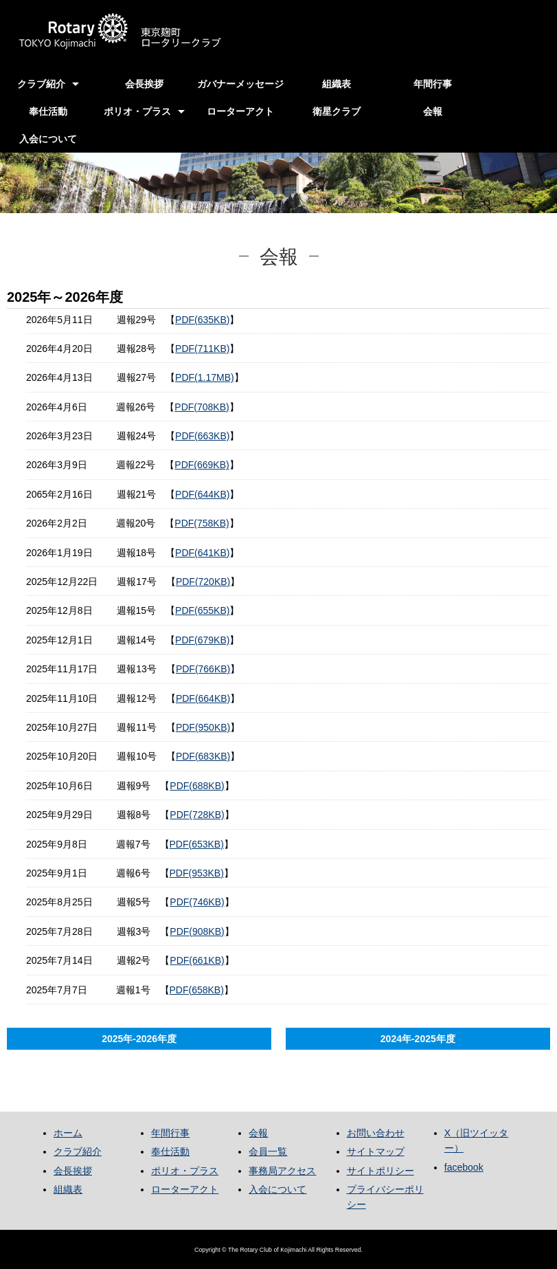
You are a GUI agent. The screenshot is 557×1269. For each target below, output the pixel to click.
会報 (432, 111)
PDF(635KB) (202, 319)
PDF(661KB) (197, 960)
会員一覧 (268, 1151)
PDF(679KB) (202, 639)
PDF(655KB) (202, 610)
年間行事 (432, 83)
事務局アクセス (282, 1170)
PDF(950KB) (203, 727)
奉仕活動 (48, 111)
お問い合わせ (376, 1132)
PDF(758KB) (201, 523)
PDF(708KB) (201, 406)
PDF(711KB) (202, 348)
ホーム (68, 1132)
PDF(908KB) (197, 931)
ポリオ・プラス (137, 111)
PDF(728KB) (197, 814)
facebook (464, 1167)
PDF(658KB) (197, 989)
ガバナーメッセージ (240, 83)
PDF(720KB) (203, 581)
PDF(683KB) (203, 756)
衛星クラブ (336, 111)
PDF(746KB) (197, 901)
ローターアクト (240, 111)
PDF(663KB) (202, 435)
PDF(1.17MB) (204, 377)
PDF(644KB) (202, 494)
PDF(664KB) (203, 698)
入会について (48, 138)
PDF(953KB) (197, 873)
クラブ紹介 (41, 83)
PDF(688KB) (197, 785)
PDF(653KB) (197, 844)
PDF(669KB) (201, 464)
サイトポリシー (380, 1170)
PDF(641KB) (202, 552)
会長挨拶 (144, 83)
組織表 (336, 83)
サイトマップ (376, 1151)
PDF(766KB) (203, 668)
